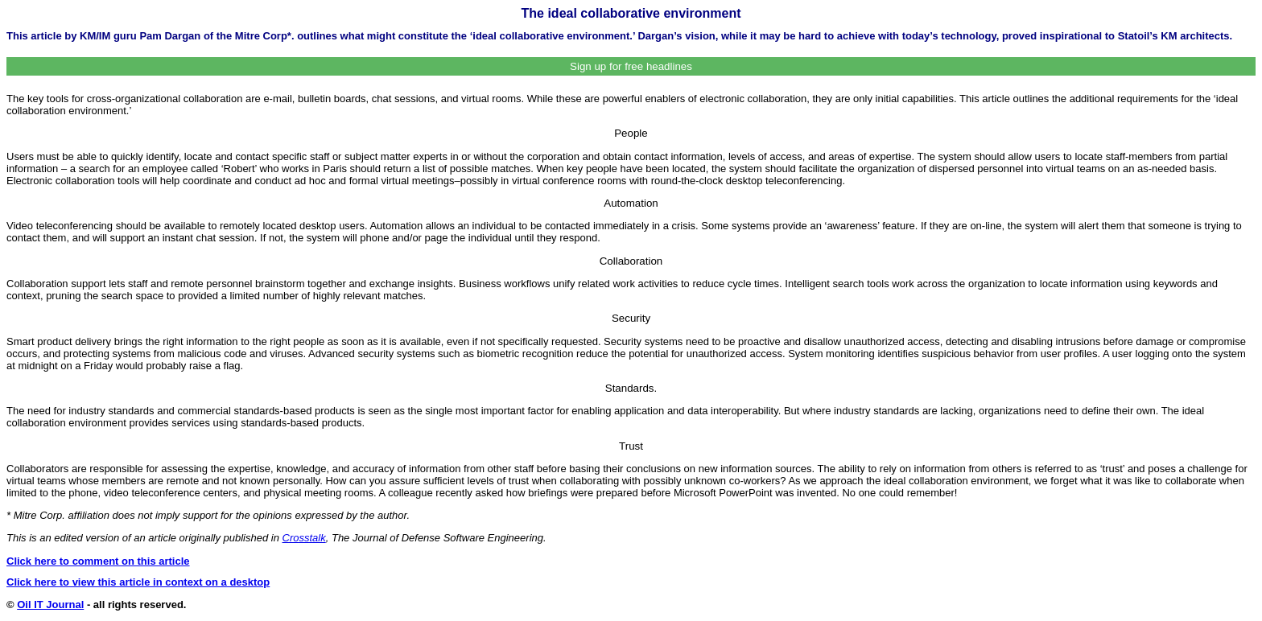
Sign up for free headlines (631, 66)
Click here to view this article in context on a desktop (138, 582)
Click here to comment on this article (98, 561)
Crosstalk (304, 538)
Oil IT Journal (50, 604)
